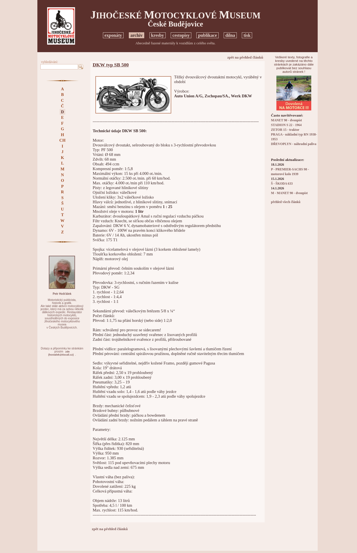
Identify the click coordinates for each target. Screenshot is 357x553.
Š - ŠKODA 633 (282, 183)
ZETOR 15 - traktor (285, 130)
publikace (207, 35)
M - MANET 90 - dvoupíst (289, 193)
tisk (246, 35)
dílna (230, 35)
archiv (137, 35)
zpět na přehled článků (245, 57)
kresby (157, 35)
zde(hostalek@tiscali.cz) (61, 353)
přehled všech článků (285, 202)
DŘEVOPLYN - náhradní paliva (293, 144)
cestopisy (181, 35)
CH (62, 140)
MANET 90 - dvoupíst (286, 120)
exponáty (113, 35)
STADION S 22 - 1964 (286, 125)
